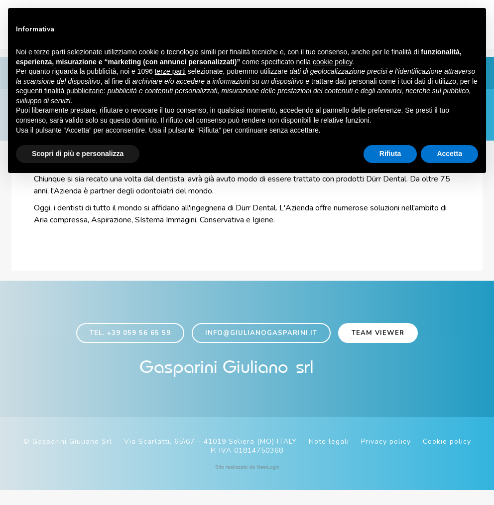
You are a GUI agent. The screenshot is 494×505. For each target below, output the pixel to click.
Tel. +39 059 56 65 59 (130, 343)
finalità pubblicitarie (74, 92)
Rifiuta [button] (390, 155)
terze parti (170, 72)
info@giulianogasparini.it (261, 343)
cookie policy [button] (332, 63)
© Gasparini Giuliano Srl (67, 456)
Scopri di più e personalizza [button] (78, 155)
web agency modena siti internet (247, 482)
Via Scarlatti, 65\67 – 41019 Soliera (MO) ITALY (210, 456)
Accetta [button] (449, 155)
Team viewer (378, 343)
